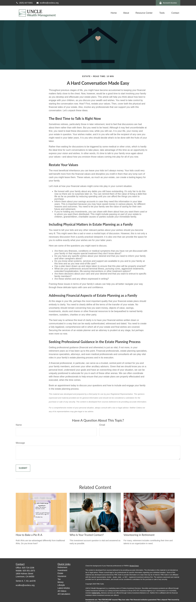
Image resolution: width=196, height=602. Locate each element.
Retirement (62, 567)
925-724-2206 (28, 568)
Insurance (62, 576)
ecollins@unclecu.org (47, 3)
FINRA (94, 593)
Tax (59, 579)
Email (102, 425)
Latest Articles (64, 588)
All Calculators (64, 594)
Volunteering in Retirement (139, 534)
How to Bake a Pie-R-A (29, 534)
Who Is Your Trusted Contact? (87, 534)
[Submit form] (23, 468)
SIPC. (99, 593)
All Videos (62, 591)
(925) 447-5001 (24, 3)
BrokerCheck (134, 566)
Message (20, 443)
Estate (60, 573)
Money (61, 582)
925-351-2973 (29, 570)
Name (19, 425)
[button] (114, 13)
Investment (62, 570)
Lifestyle (61, 585)
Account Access (168, 3)
